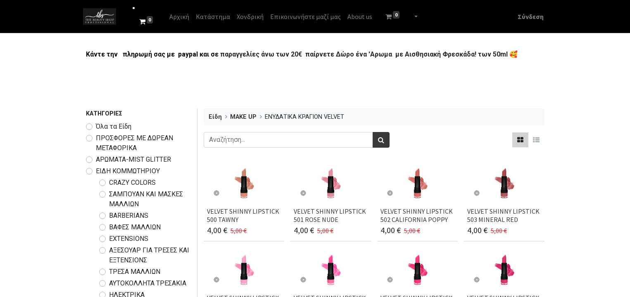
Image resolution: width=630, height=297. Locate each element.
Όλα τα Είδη (113, 126)
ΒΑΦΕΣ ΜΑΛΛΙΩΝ (135, 227)
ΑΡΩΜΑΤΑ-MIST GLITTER (133, 159)
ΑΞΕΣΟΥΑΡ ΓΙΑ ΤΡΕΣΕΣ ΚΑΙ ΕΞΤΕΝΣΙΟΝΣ (149, 255)
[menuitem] (182, 16)
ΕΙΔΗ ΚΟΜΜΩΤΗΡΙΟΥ (128, 171)
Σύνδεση (528, 16)
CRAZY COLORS (132, 182)
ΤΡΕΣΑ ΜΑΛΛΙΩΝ (134, 272)
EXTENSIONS (128, 239)
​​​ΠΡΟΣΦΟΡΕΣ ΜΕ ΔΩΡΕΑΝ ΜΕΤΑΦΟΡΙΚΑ (134, 143)
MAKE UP (243, 116)
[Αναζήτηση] (381, 140)
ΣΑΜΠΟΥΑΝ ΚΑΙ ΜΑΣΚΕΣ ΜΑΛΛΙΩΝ (146, 199)
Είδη (215, 116)
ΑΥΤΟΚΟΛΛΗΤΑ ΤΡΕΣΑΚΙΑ (147, 283)
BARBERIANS (128, 215)
